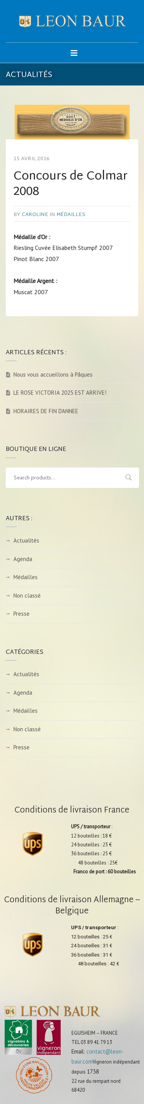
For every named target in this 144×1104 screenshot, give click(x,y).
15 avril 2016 (31, 159)
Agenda (22, 559)
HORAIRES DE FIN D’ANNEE (45, 411)
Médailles (70, 214)
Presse (21, 613)
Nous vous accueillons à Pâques (53, 374)
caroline (35, 214)
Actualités (26, 540)
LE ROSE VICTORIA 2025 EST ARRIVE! (59, 392)
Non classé (27, 595)
